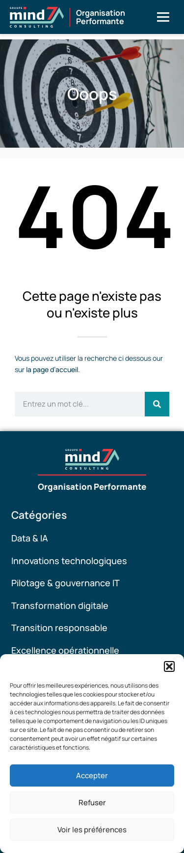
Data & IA (29, 538)
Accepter (92, 775)
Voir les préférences (92, 829)
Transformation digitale (59, 605)
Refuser (92, 802)
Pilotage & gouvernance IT (65, 583)
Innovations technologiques (69, 561)
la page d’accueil (52, 369)
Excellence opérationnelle (65, 650)
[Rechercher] (157, 404)
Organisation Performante (92, 486)
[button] (169, 666)
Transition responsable (59, 627)
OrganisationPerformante (100, 17)
